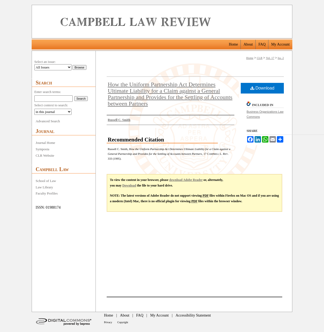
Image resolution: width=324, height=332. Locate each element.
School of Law (46, 181)
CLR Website (45, 155)
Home (250, 57)
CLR (259, 57)
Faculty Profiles (47, 193)
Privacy (108, 322)
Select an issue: (45, 62)
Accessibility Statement (193, 315)
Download (262, 88)
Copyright (122, 322)
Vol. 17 (270, 57)
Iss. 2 (281, 57)
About (124, 315)
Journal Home (45, 143)
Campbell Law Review (174, 21)
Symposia (42, 149)
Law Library (44, 187)
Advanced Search (48, 121)
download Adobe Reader (186, 180)
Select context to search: (51, 105)
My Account (159, 315)
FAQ (139, 315)
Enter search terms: (47, 92)
